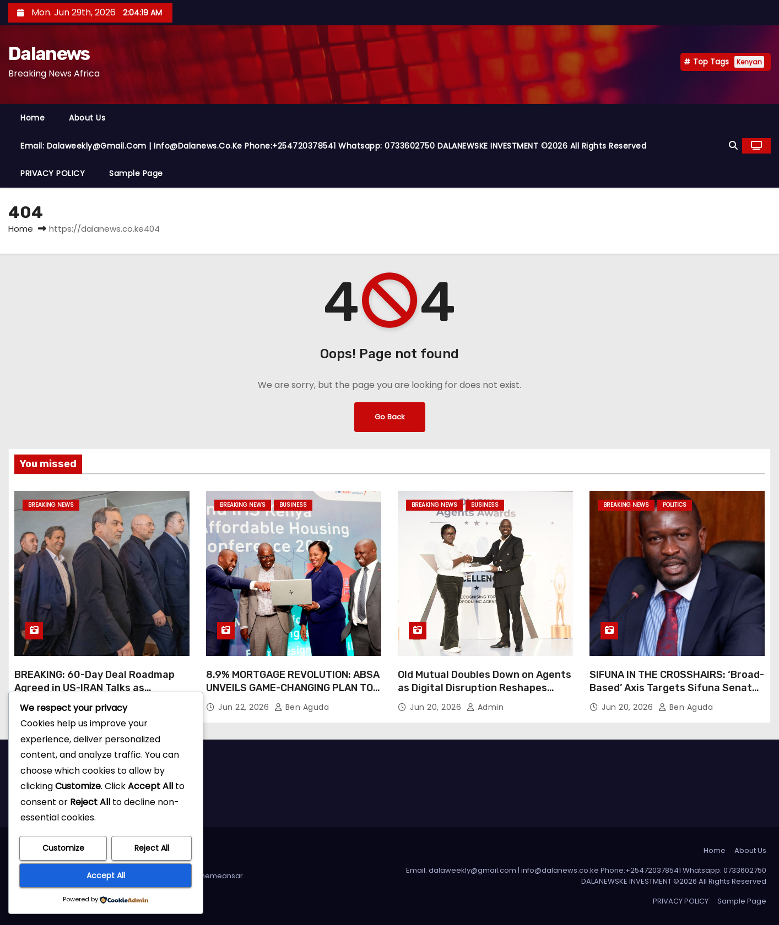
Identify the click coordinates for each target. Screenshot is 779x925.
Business (293, 505)
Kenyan (749, 62)
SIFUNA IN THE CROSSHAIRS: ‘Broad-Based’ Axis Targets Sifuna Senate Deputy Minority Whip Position (676, 688)
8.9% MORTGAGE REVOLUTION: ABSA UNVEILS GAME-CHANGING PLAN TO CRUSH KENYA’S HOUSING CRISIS (293, 688)
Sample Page (136, 173)
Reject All (151, 848)
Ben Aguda (301, 707)
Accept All (105, 875)
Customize (63, 848)
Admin (485, 707)
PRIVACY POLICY (52, 173)
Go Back (389, 416)
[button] (733, 145)
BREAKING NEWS (51, 505)
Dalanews (48, 53)
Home (32, 117)
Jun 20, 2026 (437, 707)
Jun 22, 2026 (245, 707)
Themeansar (220, 876)
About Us (87, 117)
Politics (674, 505)
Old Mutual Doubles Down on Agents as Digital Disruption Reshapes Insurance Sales (484, 688)
